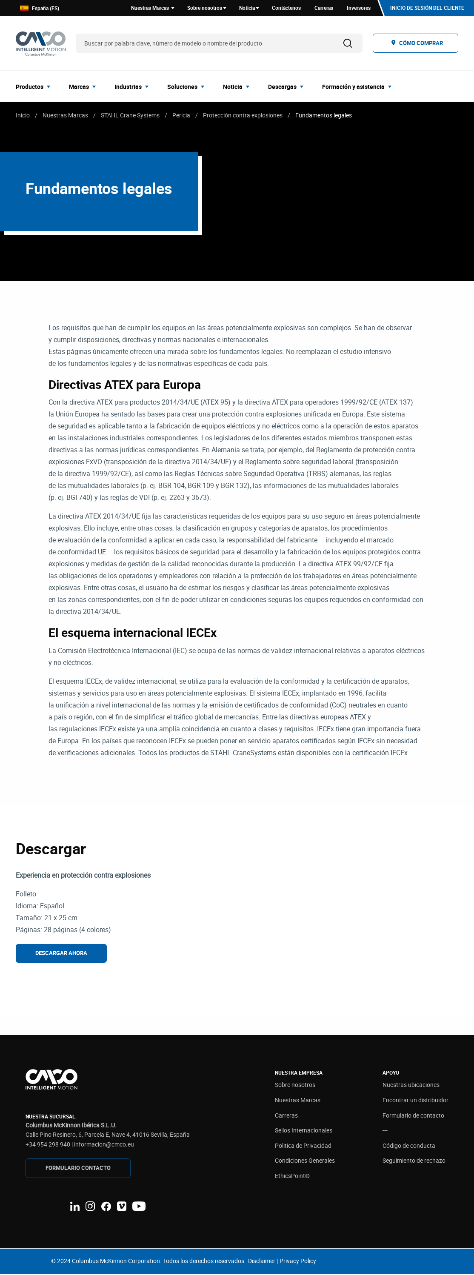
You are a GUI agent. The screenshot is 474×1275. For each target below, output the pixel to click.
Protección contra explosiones (243, 115)
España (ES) (39, 8)
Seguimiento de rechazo (414, 1161)
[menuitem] (35, 86)
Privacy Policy (298, 1262)
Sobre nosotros (295, 1085)
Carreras (286, 1116)
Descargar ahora (61, 953)
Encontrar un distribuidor (415, 1101)
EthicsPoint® (292, 1176)
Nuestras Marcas (65, 115)
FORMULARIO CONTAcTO (78, 1168)
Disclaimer (261, 1262)
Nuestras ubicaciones (411, 1085)
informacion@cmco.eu (104, 1145)
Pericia (181, 115)
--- (385, 1131)
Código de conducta (409, 1146)
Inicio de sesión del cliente (427, 8)
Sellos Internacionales (303, 1131)
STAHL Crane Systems (130, 115)
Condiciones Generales (305, 1161)
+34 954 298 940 (48, 1145)
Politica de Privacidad (303, 1146)
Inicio (23, 115)
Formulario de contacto (413, 1116)
